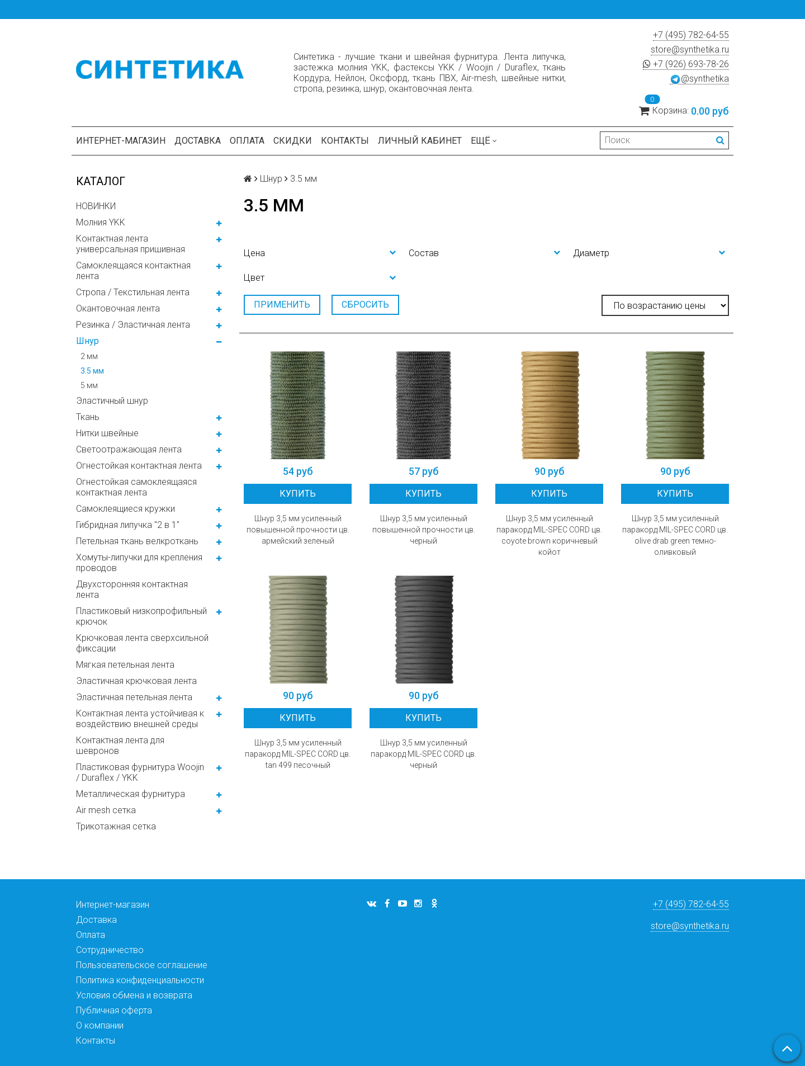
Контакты (345, 140)
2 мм (89, 356)
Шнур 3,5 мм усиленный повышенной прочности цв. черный (423, 529)
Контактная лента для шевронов (120, 745)
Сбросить (365, 304)
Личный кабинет (420, 140)
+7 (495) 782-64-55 (691, 35)
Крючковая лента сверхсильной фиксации (142, 643)
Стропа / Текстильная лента (133, 292)
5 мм (89, 385)
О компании (100, 1025)
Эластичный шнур (112, 400)
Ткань (88, 417)
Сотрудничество (110, 950)
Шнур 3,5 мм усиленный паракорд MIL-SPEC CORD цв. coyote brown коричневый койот (549, 535)
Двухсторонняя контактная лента (132, 589)
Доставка (197, 140)
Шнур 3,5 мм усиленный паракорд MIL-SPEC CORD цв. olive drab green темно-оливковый (675, 535)
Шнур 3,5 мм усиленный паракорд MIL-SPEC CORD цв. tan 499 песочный (298, 754)
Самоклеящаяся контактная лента (133, 270)
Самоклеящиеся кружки (125, 508)
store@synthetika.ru (690, 49)
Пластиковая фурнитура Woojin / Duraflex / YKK (140, 772)
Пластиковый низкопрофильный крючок (141, 616)
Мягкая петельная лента (125, 664)
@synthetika (699, 78)
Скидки (292, 140)
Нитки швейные (107, 433)
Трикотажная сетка (116, 826)
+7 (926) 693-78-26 (686, 64)
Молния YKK (100, 222)
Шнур (87, 341)
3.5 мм (92, 370)
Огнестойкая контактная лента (139, 465)
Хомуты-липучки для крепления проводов (139, 562)
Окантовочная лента (118, 308)
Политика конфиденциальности (140, 980)
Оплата (247, 140)
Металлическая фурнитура (130, 794)
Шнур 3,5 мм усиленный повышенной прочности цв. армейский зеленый (298, 529)
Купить (298, 493)
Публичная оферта (114, 1010)
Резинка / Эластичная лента (133, 324)
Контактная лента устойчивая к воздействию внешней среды (140, 718)
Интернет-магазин (120, 140)
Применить (282, 304)
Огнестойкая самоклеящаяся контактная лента (136, 487)
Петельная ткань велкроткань (137, 541)
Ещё (484, 140)
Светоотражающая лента (129, 449)
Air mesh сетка (106, 810)
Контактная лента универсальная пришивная (130, 243)
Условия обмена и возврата (134, 995)
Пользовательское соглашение (141, 965)
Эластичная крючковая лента (136, 681)
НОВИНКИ (96, 206)
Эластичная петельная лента (134, 697)
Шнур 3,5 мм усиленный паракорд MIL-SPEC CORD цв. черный (423, 754)
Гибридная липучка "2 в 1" (127, 525)
